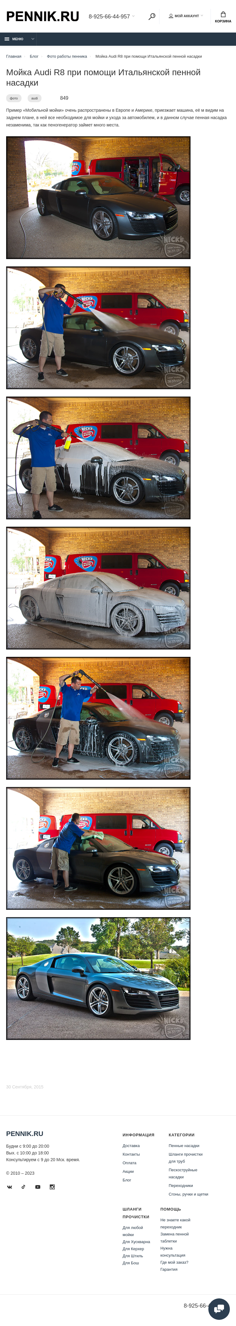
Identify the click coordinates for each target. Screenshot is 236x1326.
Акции (128, 1171)
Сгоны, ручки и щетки (188, 1194)
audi (34, 98)
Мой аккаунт (184, 16)
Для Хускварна (136, 1241)
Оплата (129, 1163)
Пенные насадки (184, 1145)
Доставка (131, 1145)
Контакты (131, 1154)
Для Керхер (133, 1249)
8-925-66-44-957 (109, 17)
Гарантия (168, 1269)
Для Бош (131, 1263)
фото (14, 98)
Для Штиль (133, 1256)
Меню (14, 39)
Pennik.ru (24, 1134)
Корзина (223, 17)
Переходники (181, 1185)
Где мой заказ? (174, 1262)
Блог (127, 1180)
